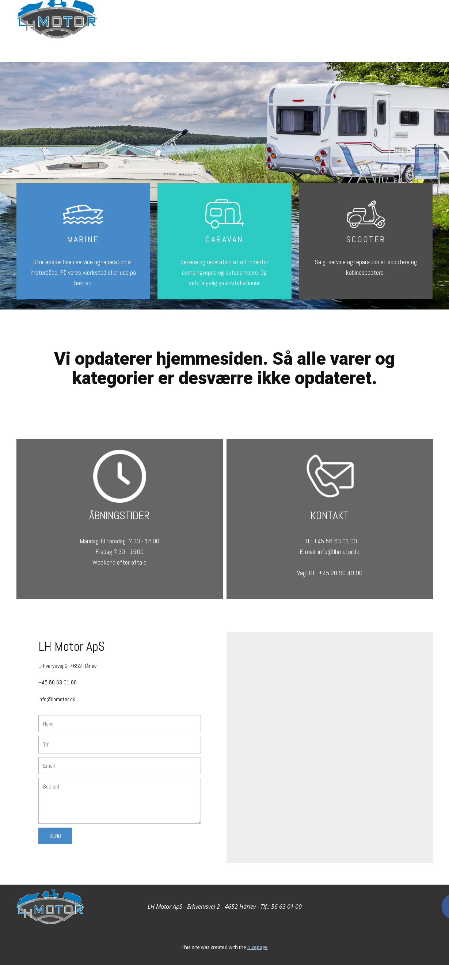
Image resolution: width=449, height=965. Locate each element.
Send (55, 836)
